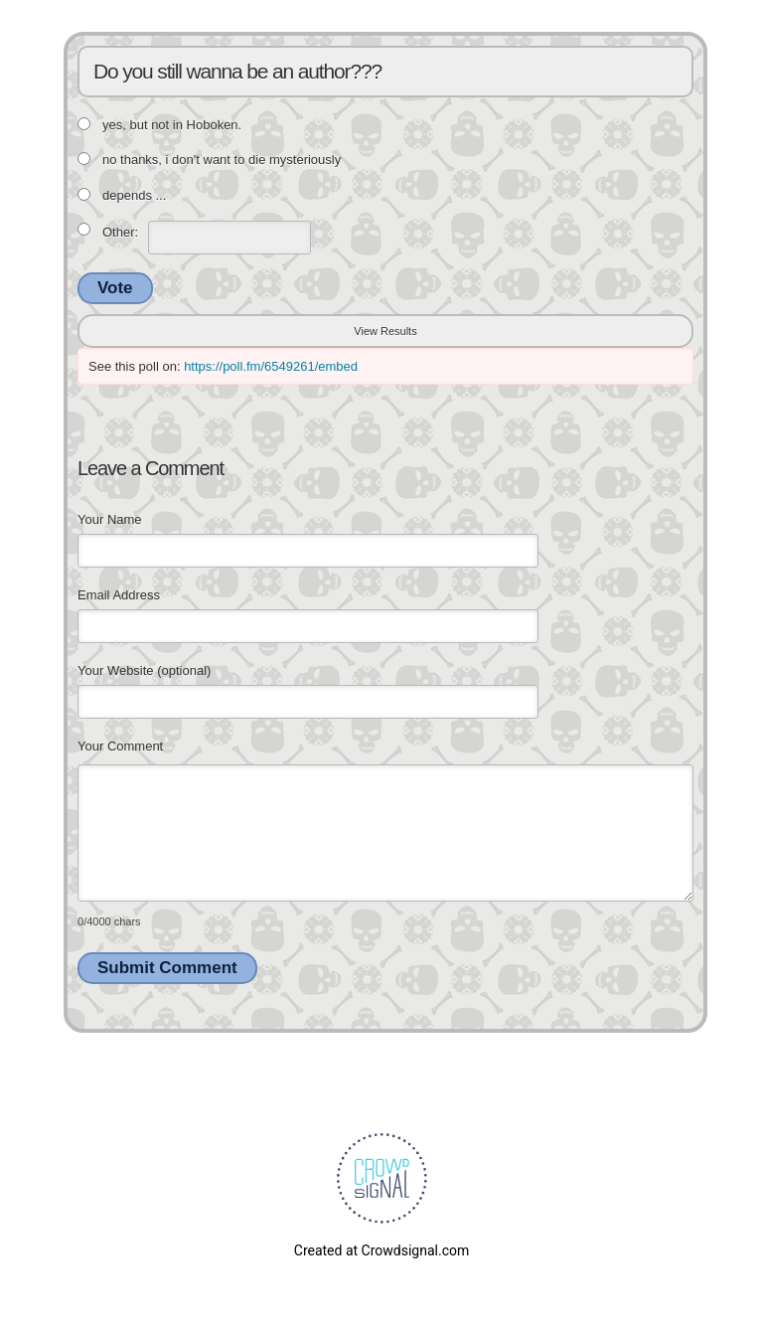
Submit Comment (167, 967)
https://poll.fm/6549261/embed (271, 366)
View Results (385, 331)
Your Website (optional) (144, 670)
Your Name (109, 519)
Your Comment (120, 746)
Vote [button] (115, 287)
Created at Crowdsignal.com (381, 1250)
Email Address (118, 594)
